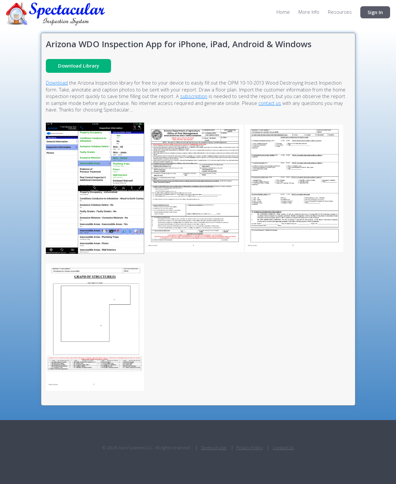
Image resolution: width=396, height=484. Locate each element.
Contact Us (283, 448)
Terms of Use (213, 448)
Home (283, 12)
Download (57, 82)
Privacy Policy (249, 448)
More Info (308, 12)
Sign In (375, 12)
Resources (340, 12)
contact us (269, 103)
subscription (193, 96)
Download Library (78, 65)
